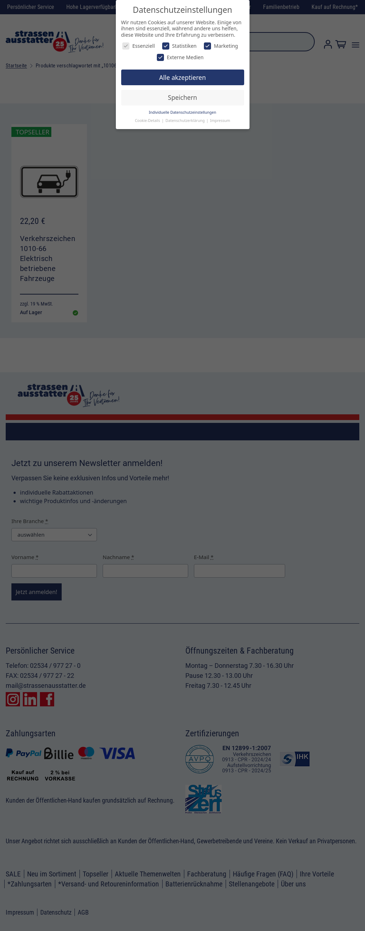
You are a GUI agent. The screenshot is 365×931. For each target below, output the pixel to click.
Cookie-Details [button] (148, 120)
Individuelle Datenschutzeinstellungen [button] (182, 112)
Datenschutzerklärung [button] (185, 120)
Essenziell (138, 45)
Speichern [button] (182, 97)
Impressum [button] (220, 120)
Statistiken (179, 45)
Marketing (221, 45)
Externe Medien (180, 57)
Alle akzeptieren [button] (182, 77)
